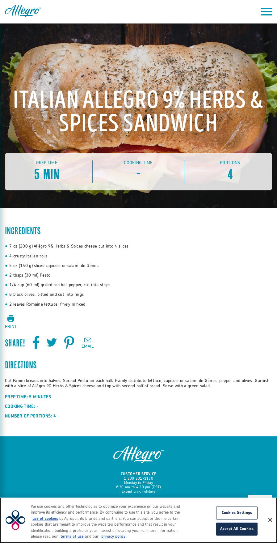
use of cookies (45, 519)
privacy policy (113, 537)
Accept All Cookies (237, 529)
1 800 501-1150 (138, 478)
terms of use (72, 537)
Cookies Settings (237, 513)
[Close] (270, 520)
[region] (138, 520)
